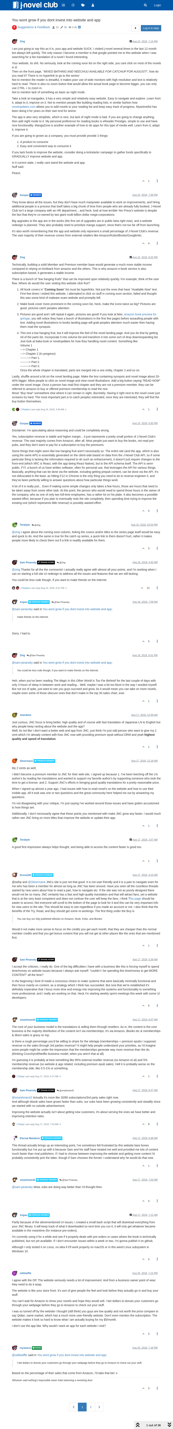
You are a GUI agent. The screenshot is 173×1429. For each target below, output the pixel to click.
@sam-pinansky (22, 598)
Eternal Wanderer (30, 1127)
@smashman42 (65, 1080)
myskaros (25, 1337)
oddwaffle (25, 1262)
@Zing (36, 514)
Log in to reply (151, 17)
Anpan (24, 591)
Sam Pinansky (28, 552)
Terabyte (25, 514)
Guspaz (24, 184)
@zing (16, 521)
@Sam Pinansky (61, 591)
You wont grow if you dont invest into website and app (77, 598)
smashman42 (27, 1009)
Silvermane (26, 750)
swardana (25, 704)
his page (135, 888)
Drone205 (25, 864)
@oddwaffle (19, 1344)
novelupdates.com (24, 96)
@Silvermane (37, 871)
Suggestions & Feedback (34, 16)
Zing (22, 30)
